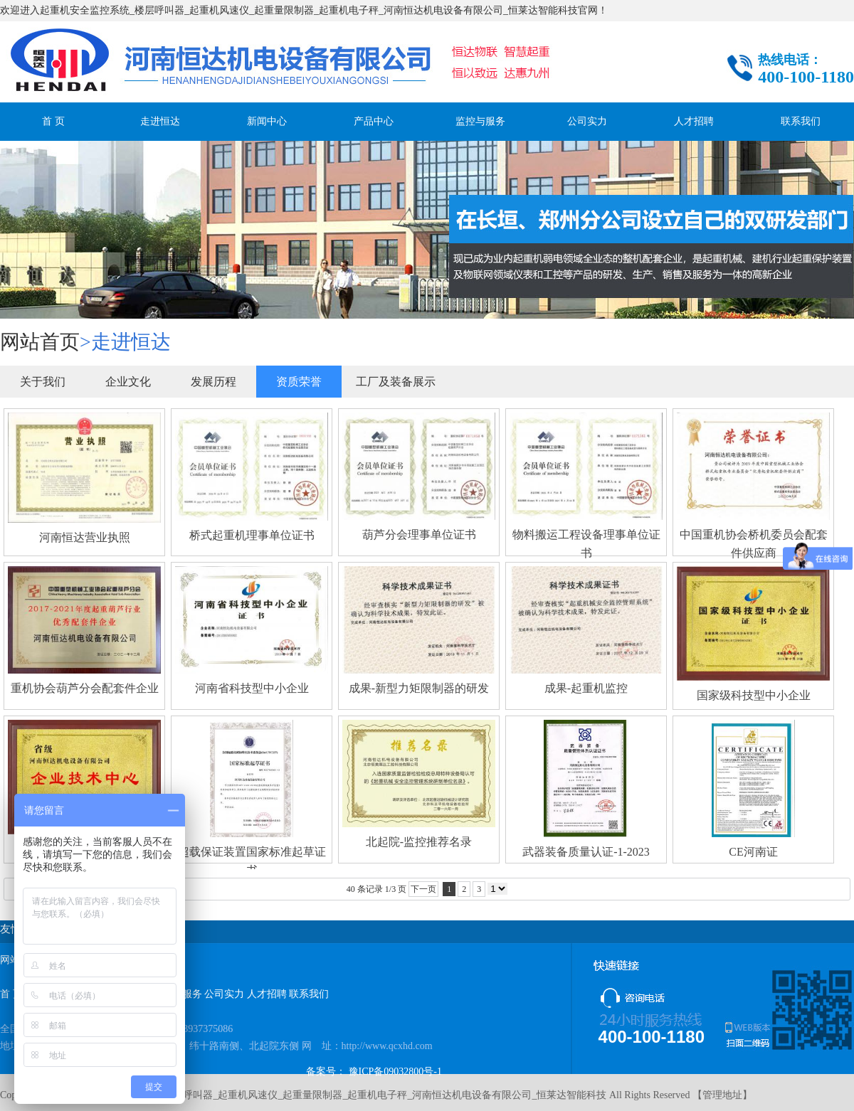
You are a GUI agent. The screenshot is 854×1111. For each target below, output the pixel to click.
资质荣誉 (299, 382)
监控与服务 (480, 121)
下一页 (423, 889)
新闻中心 (267, 121)
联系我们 (801, 121)
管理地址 (722, 1095)
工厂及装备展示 (396, 382)
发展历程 (213, 382)
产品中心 (374, 121)
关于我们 (42, 382)
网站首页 (40, 342)
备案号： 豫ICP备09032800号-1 (374, 1071)
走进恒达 (160, 121)
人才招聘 (694, 121)
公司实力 (587, 121)
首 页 (53, 121)
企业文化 (128, 382)
